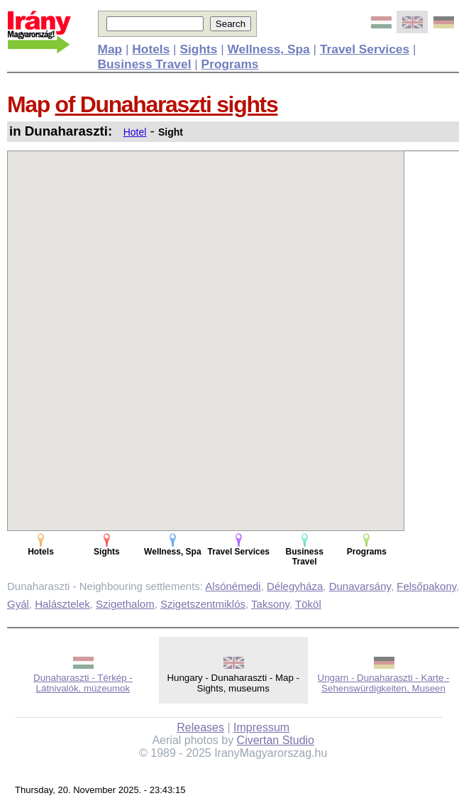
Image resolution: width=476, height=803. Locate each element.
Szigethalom (125, 604)
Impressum (261, 727)
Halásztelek (62, 604)
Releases (200, 727)
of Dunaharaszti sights (166, 104)
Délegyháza (295, 586)
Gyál (18, 604)
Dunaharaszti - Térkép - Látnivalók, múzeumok (83, 683)
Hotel (135, 132)
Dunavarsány (360, 586)
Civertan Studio (275, 740)
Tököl (308, 604)
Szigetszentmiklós (202, 604)
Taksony (270, 604)
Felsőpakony (426, 586)
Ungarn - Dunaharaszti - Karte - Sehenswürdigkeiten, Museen (384, 683)
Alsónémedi (232, 586)
